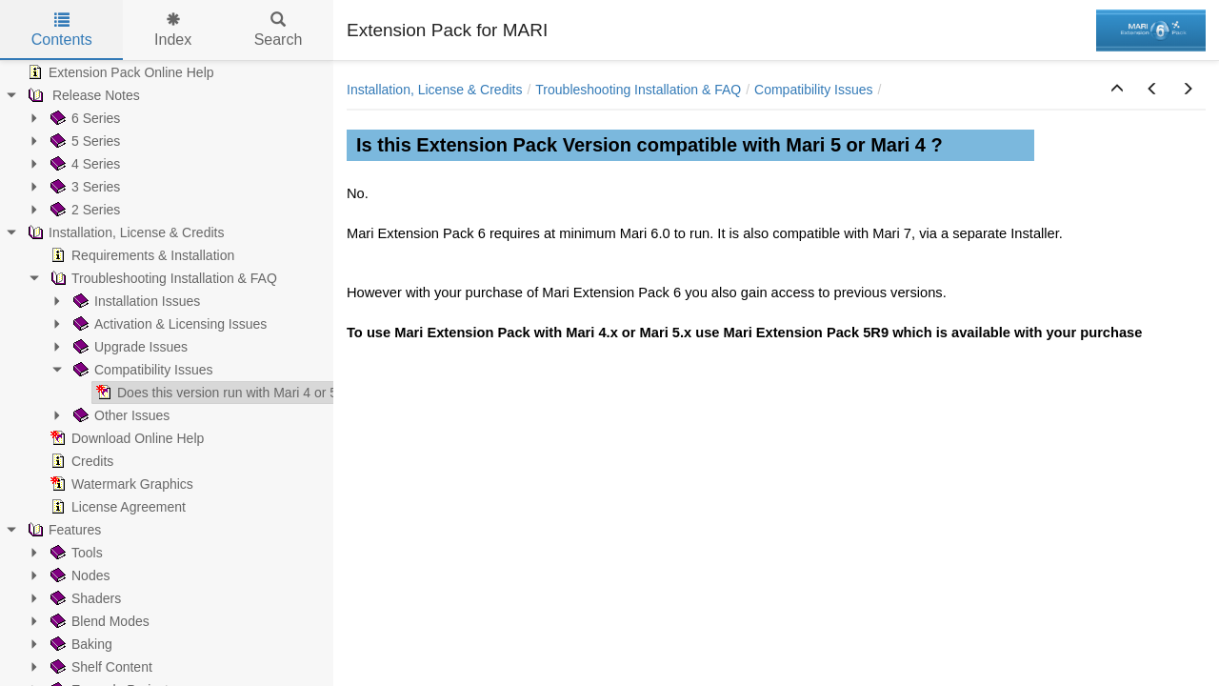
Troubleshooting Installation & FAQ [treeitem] (162, 278)
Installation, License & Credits (434, 89)
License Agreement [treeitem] (116, 506)
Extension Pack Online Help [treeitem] (119, 72)
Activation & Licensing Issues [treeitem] (168, 324)
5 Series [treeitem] (83, 141)
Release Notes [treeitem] (82, 95)
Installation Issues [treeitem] (135, 301)
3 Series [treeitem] (83, 186)
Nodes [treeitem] (78, 575)
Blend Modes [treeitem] (98, 621)
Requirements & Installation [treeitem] (140, 255)
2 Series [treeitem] (83, 209)
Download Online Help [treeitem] (125, 438)
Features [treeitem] (62, 529)
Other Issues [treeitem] (120, 415)
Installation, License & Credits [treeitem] (124, 232)
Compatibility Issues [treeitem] (141, 369)
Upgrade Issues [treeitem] (129, 346)
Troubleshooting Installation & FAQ (638, 89)
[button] (1117, 89)
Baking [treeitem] (79, 644)
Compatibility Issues (813, 89)
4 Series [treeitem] (83, 163)
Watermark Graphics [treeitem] (120, 484)
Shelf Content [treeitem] (99, 667)
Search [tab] (278, 30)
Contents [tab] (61, 30)
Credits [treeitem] (80, 461)
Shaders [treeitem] (84, 598)
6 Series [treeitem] (83, 118)
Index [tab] (172, 30)
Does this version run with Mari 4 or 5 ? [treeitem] (220, 392)
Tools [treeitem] (75, 552)
